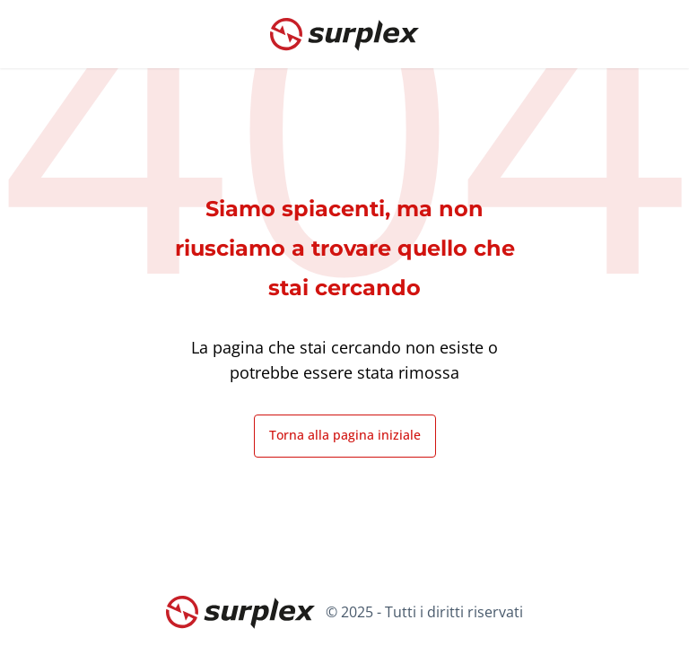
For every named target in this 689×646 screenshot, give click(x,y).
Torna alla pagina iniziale (345, 434)
